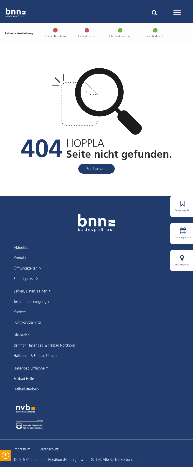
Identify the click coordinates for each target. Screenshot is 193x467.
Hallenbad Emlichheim (31, 368)
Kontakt (20, 257)
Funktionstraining (27, 322)
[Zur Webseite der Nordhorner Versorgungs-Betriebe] (25, 408)
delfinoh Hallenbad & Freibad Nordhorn (44, 345)
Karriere (20, 312)
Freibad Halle (24, 378)
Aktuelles (21, 247)
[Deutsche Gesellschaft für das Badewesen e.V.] (29, 424)
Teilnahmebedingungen (32, 301)
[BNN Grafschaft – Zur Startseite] (96, 222)
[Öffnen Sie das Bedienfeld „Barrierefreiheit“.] (5, 455)
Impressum (22, 449)
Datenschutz (48, 449)
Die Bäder (21, 335)
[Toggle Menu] (177, 12)
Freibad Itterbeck (26, 389)
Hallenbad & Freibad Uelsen (35, 355)
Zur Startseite (96, 168)
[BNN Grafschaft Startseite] (16, 12)
